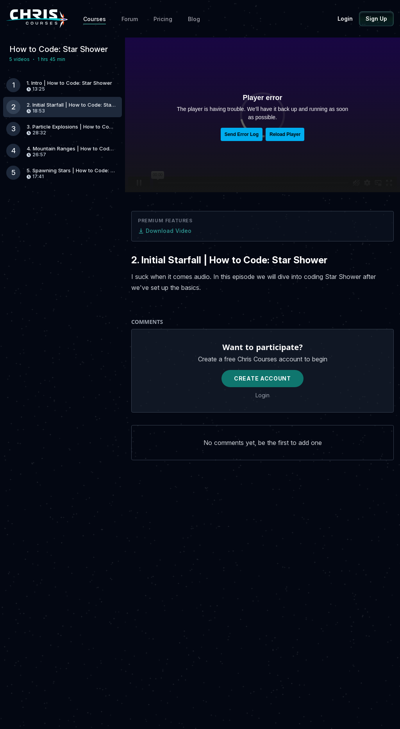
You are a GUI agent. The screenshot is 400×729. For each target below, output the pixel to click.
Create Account (262, 378)
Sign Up (376, 18)
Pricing (163, 19)
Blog (194, 19)
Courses (94, 19)
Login (345, 18)
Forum (129, 19)
